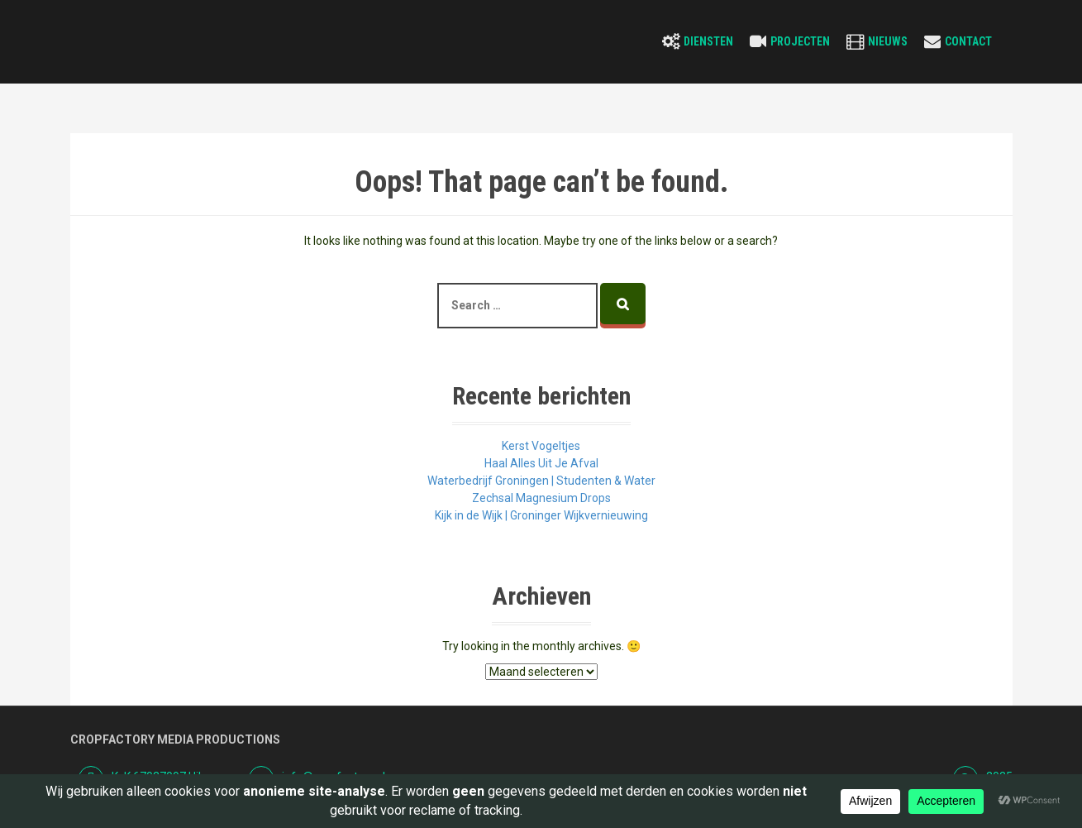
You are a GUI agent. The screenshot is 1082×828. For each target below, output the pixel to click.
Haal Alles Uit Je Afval (541, 463)
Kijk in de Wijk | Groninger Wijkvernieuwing (541, 515)
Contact (968, 41)
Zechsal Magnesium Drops (541, 498)
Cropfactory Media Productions (175, 739)
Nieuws (888, 41)
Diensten (708, 41)
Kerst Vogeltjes (541, 445)
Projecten (800, 41)
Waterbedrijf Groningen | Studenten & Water (541, 480)
